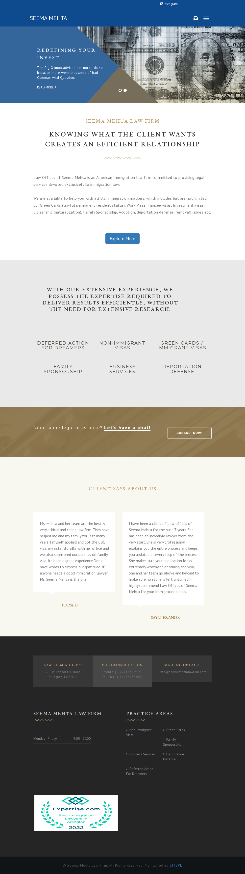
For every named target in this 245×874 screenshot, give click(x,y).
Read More (46, 87)
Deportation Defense (173, 756)
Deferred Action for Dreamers (139, 771)
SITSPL (176, 865)
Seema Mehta (48, 18)
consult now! (190, 433)
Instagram (169, 4)
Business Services (142, 754)
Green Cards (175, 730)
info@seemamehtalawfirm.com (183, 672)
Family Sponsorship (172, 742)
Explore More (122, 238)
